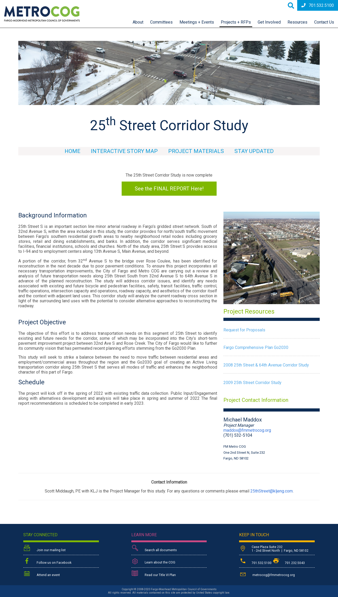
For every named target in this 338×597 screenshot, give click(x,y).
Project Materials (196, 151)
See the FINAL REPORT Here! (169, 188)
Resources (297, 22)
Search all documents (154, 548)
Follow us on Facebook (47, 561)
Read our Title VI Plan (153, 574)
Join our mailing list (44, 548)
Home (72, 151)
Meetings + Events (196, 22)
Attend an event (41, 574)
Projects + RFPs (236, 22)
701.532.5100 (317, 5)
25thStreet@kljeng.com (271, 491)
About (138, 22)
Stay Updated (254, 151)
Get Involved (269, 22)
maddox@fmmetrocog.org (247, 430)
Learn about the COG (153, 561)
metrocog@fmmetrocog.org (267, 574)
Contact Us (324, 22)
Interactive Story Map (124, 151)
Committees (161, 22)
